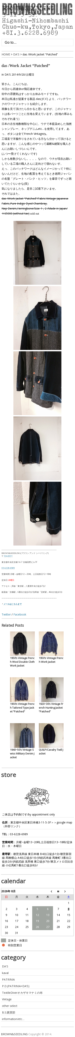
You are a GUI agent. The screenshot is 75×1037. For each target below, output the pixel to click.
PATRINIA (8, 979)
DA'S (8, 74)
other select (9, 1006)
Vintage (7, 999)
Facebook (19, 614)
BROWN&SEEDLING (14, 1034)
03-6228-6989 (19, 834)
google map (64, 822)
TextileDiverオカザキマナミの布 (22, 993)
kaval (5, 973)
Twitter (6, 614)
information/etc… (13, 1019)
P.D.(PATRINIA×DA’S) (15, 986)
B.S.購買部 (8, 1012)
